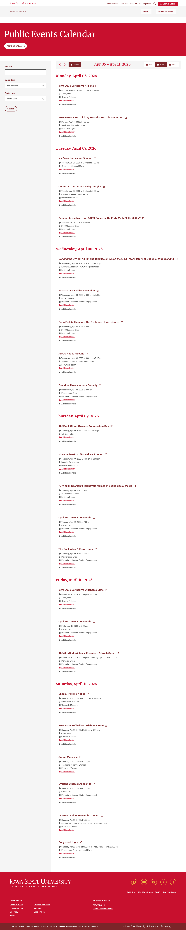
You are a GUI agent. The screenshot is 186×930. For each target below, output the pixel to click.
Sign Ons (147, 7)
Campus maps (16, 905)
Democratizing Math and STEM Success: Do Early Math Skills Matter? (101, 217)
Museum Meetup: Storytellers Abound (82, 454)
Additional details (68, 104)
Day (149, 65)
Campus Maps (112, 7)
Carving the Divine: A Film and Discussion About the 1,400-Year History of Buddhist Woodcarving (117, 258)
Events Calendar (18, 18)
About (153, 18)
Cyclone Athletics (42, 905)
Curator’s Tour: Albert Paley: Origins (81, 186)
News (12, 915)
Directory (14, 912)
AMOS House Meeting (73, 353)
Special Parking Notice (73, 693)
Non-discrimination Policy (37, 926)
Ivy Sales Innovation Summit (77, 158)
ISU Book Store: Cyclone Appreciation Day (85, 425)
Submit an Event (168, 18)
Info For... (134, 7)
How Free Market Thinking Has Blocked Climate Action (92, 117)
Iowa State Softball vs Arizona (77, 85)
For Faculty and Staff (149, 892)
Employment (39, 912)
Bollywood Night (70, 842)
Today (74, 65)
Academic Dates (167, 7)
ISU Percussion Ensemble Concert (80, 815)
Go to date (10, 93)
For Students (169, 892)
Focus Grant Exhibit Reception (78, 290)
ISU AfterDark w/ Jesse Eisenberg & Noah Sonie (88, 652)
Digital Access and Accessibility (63, 926)
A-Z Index (38, 908)
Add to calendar (66, 100)
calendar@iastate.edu (103, 909)
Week (161, 65)
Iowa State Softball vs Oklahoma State (82, 589)
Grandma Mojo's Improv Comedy (79, 385)
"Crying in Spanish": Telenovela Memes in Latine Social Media (97, 485)
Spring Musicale (69, 756)
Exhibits (124, 7)
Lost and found (16, 908)
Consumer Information (88, 926)
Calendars (10, 80)
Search (8, 67)
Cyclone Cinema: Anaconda (76, 517)
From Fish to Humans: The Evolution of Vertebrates (90, 321)
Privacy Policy (18, 926)
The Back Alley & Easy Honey (77, 548)
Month (173, 65)
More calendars (15, 46)
